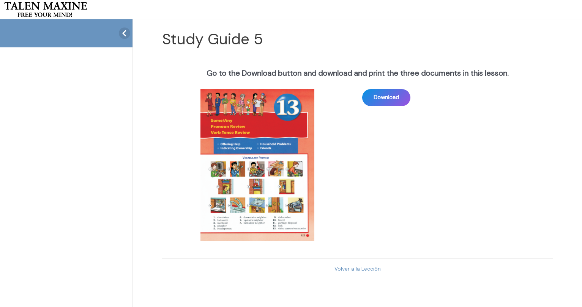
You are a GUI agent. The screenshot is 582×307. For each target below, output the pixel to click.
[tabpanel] (357, 153)
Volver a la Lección (357, 269)
